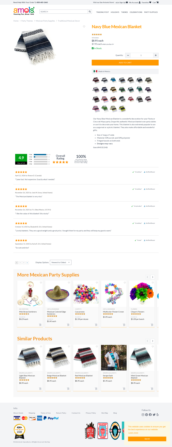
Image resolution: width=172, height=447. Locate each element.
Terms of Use (46, 413)
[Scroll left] (147, 277)
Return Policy (61, 413)
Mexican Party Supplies (45, 21)
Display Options (42, 262)
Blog (115, 413)
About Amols (18, 413)
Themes (124, 12)
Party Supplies (151, 12)
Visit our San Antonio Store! (103, 2)
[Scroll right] (152, 277)
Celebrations (136, 12)
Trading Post (102, 12)
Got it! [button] (147, 439)
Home (16, 21)
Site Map (104, 413)
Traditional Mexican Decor (69, 21)
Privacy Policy (91, 413)
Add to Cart (125, 62)
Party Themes (27, 21)
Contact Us (76, 413)
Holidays (115, 12)
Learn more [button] (133, 433)
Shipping (32, 413)
